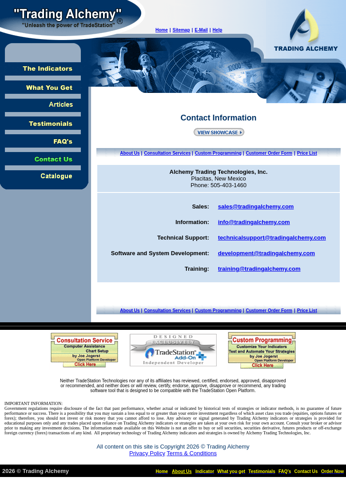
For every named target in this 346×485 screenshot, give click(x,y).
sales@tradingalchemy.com (256, 206)
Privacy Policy (147, 453)
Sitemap (181, 30)
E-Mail (201, 30)
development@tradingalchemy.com (266, 253)
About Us (129, 153)
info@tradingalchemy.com (254, 222)
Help (218, 30)
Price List (307, 153)
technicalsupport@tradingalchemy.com (272, 237)
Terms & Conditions (192, 453)
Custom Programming (218, 153)
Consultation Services (167, 153)
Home (161, 30)
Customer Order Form (269, 153)
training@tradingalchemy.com (259, 268)
